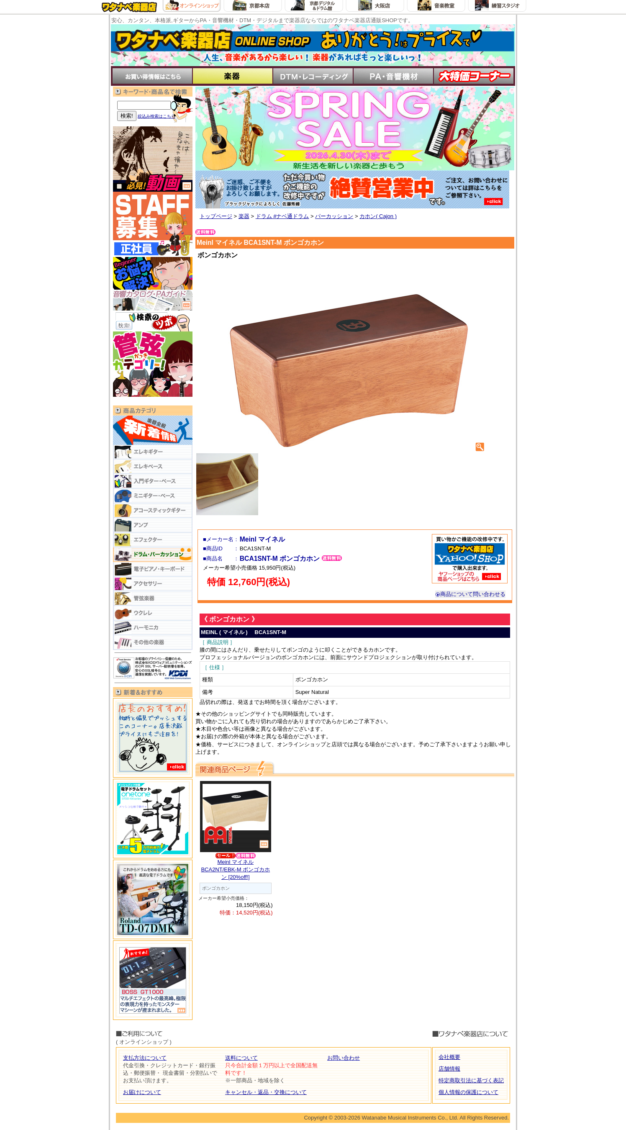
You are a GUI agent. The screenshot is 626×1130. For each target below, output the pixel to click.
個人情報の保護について (468, 1092)
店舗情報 (449, 1069)
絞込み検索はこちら (156, 116)
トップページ (216, 216)
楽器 (244, 216)
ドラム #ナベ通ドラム (282, 216)
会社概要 (449, 1057)
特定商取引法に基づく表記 (471, 1080)
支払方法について (145, 1058)
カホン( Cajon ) (378, 216)
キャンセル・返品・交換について (266, 1092)
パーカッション (334, 216)
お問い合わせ (343, 1058)
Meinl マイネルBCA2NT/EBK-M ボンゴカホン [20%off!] (235, 869)
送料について (241, 1058)
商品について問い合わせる (470, 594)
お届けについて (142, 1092)
